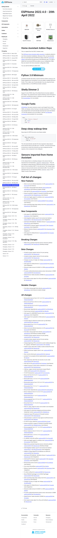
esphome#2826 (41, 200)
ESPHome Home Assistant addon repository (34, 54)
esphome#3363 (44, 434)
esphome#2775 (43, 225)
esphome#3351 (42, 375)
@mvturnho (47, 373)
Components (24, 517)
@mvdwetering (36, 272)
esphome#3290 (50, 317)
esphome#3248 (42, 305)
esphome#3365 (41, 421)
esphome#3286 (39, 311)
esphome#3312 (50, 204)
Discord (35, 517)
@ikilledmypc (46, 412)
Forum (35, 522)
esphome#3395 (28, 272)
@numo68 (26, 185)
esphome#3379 (28, 475)
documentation (26, 98)
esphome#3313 (43, 386)
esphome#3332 (28, 195)
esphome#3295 (28, 348)
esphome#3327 (42, 324)
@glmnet (48, 354)
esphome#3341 (51, 356)
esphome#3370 (28, 419)
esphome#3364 (47, 431)
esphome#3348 (44, 378)
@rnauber (51, 233)
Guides (22, 519)
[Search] (32, 2)
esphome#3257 (46, 301)
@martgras (44, 191)
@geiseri (26, 352)
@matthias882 (27, 261)
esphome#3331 (28, 254)
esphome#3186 (50, 221)
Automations (24, 522)
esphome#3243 (46, 187)
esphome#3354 (41, 389)
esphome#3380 (39, 472)
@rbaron (26, 318)
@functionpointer (37, 219)
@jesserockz (27, 206)
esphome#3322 (49, 184)
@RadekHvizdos (37, 195)
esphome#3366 (46, 427)
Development (48, 522)
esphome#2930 (36, 191)
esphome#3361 (42, 438)
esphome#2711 (28, 219)
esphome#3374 (41, 229)
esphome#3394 (49, 274)
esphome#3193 (34, 371)
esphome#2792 (38, 373)
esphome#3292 (46, 399)
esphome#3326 (28, 322)
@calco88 (50, 438)
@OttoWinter (24, 107)
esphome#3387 (47, 260)
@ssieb (48, 421)
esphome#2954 (44, 233)
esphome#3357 (44, 403)
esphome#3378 (39, 466)
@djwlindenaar (36, 415)
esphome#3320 (28, 361)
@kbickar (35, 419)
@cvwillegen (50, 200)
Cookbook (23, 524)
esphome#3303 (28, 453)
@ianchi (27, 357)
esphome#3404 (52, 278)
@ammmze (36, 361)
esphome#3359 (28, 408)
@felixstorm (43, 371)
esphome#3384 (49, 267)
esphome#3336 (40, 354)
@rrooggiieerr (27, 198)
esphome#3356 (42, 395)
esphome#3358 (48, 197)
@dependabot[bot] (28, 299)
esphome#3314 (40, 344)
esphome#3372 (28, 244)
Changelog (48, 517)
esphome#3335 (48, 382)
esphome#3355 (47, 391)
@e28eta (48, 344)
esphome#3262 (48, 298)
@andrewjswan (37, 367)
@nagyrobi (35, 322)
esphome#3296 (47, 350)
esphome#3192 (49, 214)
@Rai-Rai (46, 311)
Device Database (49, 519)
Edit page (24, 508)
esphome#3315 (28, 415)
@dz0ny (26, 269)
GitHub (35, 519)
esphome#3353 (37, 412)
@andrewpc (27, 216)
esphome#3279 (28, 367)
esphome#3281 (41, 309)
